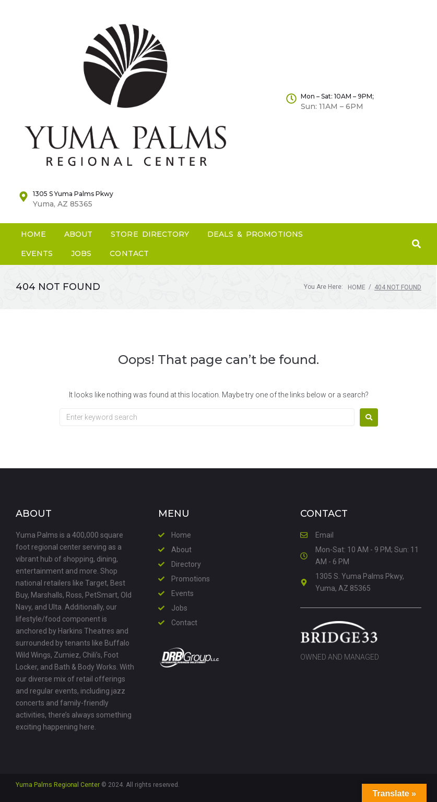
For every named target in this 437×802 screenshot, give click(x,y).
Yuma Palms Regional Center (58, 784)
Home (356, 287)
